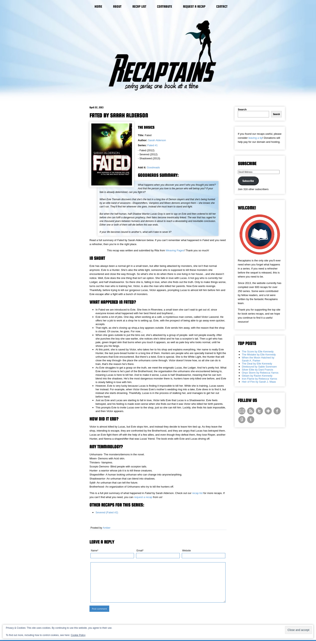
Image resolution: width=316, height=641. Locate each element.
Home (98, 6)
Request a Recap (194, 6)
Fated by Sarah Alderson (118, 115)
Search (242, 109)
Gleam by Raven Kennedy (257, 375)
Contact (222, 6)
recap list (197, 493)
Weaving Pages (175, 250)
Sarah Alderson (157, 140)
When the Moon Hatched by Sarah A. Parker (258, 359)
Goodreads (153, 167)
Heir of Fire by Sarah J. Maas (259, 381)
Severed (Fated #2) (107, 512)
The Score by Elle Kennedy (258, 351)
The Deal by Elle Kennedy (257, 363)
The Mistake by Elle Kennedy (259, 354)
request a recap (143, 497)
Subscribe (248, 180)
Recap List (139, 6)
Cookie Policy (78, 635)
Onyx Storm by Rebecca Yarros (260, 372)
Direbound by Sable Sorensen (259, 366)
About (117, 6)
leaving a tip (255, 137)
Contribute (164, 6)
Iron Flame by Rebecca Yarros (259, 378)
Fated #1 (152, 145)
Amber (106, 527)
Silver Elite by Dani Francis (257, 369)
